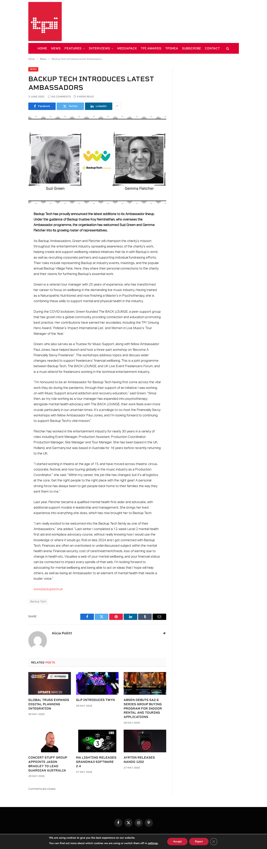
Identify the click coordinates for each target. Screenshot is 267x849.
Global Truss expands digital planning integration (48, 704)
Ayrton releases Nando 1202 (139, 760)
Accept (177, 841)
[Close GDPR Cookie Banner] (213, 841)
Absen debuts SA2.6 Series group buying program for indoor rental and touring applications (143, 708)
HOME (42, 48)
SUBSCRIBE (191, 48)
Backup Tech (38, 601)
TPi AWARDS (151, 48)
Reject (199, 841)
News (33, 69)
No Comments (59, 96)
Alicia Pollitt (62, 633)
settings (153, 843)
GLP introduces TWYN (95, 700)
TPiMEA (171, 48)
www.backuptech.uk (48, 589)
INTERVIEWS (99, 48)
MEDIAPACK (127, 48)
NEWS (56, 48)
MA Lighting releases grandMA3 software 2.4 (96, 762)
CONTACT (212, 48)
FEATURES (72, 48)
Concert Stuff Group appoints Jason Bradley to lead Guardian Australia (47, 764)
